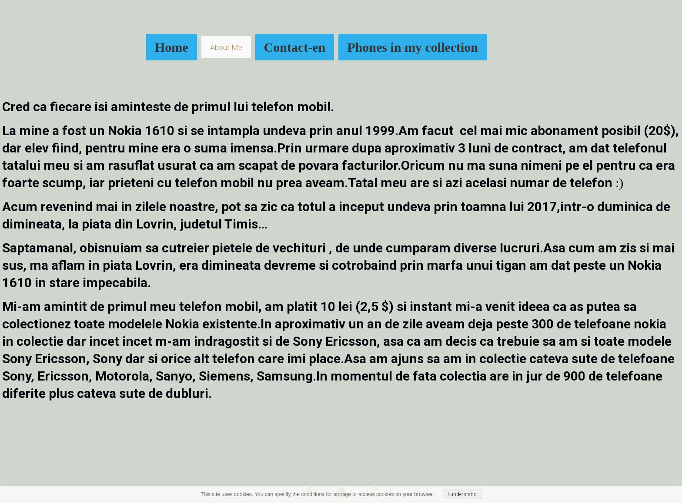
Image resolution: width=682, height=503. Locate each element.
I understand (462, 494)
